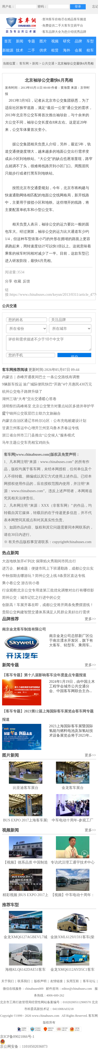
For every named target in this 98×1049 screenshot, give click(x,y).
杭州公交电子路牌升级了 (22, 392)
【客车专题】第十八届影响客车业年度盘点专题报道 (44, 675)
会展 (78, 50)
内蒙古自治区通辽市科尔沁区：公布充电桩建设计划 (44, 421)
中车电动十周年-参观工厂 (72, 820)
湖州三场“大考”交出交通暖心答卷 (29, 399)
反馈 (26, 281)
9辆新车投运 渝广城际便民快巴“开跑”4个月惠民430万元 (47, 384)
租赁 (55, 50)
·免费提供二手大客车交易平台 (62, 25)
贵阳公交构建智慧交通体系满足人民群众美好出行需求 (46, 612)
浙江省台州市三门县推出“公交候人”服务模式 (38, 435)
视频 (55, 41)
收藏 (17, 281)
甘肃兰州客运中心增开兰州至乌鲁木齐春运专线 (40, 428)
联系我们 (24, 981)
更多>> (90, 619)
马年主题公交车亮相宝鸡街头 (26, 443)
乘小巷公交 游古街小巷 (21, 583)
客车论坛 (89, 981)
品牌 (78, 41)
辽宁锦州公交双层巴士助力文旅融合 (31, 413)
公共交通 (48, 63)
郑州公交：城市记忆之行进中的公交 (31, 598)
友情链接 (56, 981)
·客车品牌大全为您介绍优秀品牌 (64, 32)
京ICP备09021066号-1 (17, 1037)
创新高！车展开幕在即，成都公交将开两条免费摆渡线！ (48, 605)
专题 (31, 41)
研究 (66, 41)
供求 (43, 50)
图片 (43, 41)
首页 (7, 41)
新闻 (19, 41)
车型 (90, 41)
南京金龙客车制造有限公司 (24, 629)
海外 (66, 50)
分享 (8, 281)
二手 (31, 50)
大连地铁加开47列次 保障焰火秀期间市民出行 (39, 561)
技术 (19, 50)
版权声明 (40, 981)
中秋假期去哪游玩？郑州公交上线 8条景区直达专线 (43, 576)
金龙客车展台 (73, 788)
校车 (90, 50)
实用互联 (72, 981)
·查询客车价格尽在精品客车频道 (64, 19)
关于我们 (7, 981)
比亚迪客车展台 (25, 788)
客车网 (24, 63)
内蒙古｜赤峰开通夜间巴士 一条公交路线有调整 (41, 377)
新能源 (7, 50)
